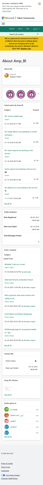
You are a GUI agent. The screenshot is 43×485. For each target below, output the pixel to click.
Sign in (20, 29)
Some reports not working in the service (20, 169)
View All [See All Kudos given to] (8, 436)
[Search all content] (24, 34)
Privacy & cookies (7, 463)
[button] (8, 389)
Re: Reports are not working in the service (21, 187)
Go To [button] (35, 29)
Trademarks (5, 471)
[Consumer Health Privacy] (21, 478)
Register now (26, 48)
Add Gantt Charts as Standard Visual (19, 280)
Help (27, 29)
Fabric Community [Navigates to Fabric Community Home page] (26, 18)
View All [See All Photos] (8, 394)
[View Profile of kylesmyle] (27, 272)
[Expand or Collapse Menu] (3, 23)
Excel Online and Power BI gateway (18, 314)
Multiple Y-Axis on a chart (15, 264)
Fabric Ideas (9, 267)
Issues (7, 119)
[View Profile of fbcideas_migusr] (29, 287)
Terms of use (5, 467)
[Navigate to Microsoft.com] (8, 18)
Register (12, 29)
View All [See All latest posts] (8, 203)
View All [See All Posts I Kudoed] (8, 345)
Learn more (6, 11)
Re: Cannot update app (14, 116)
